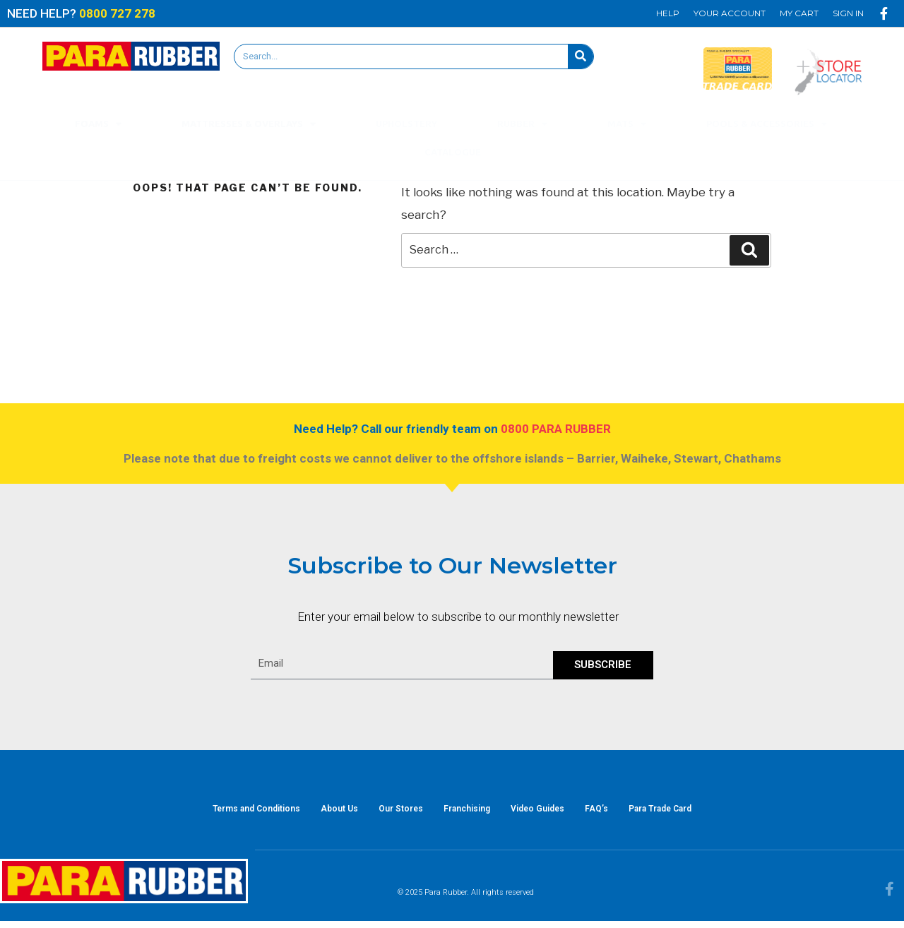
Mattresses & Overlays (249, 124)
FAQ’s (612, 812)
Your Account (730, 13)
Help (667, 13)
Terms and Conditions (233, 812)
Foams (98, 124)
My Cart (799, 13)
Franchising (467, 812)
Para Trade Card (683, 812)
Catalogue (452, 152)
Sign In (848, 13)
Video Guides (545, 812)
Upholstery (406, 124)
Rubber (522, 124)
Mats (626, 124)
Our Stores (393, 812)
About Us (324, 812)
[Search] (580, 56)
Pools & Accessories (766, 124)
